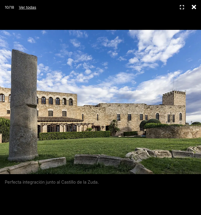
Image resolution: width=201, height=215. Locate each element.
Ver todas (27, 7)
